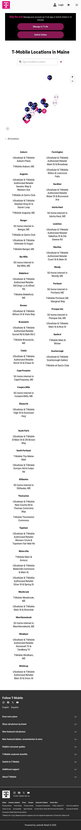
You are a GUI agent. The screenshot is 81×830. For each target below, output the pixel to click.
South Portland (24, 451)
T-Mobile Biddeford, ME (24, 296)
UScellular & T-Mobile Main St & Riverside (23, 608)
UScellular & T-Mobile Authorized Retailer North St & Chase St (23, 359)
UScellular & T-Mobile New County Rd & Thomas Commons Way (23, 506)
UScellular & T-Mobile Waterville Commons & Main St (23, 569)
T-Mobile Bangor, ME (23, 249)
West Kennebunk (24, 617)
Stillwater (23, 479)
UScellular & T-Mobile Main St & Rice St (57, 325)
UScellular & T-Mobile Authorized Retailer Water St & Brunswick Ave (57, 194)
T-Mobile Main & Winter (57, 342)
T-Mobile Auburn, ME (23, 166)
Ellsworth (23, 404)
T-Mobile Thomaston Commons (23, 519)
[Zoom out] (72, 81)
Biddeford (23, 273)
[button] (44, 111)
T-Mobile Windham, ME (23, 657)
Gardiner (57, 184)
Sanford (57, 334)
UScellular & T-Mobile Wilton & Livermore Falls (57, 173)
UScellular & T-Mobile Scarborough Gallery (57, 358)
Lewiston (57, 224)
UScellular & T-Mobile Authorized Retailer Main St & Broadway (57, 161)
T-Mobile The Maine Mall (24, 458)
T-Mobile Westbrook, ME (23, 599)
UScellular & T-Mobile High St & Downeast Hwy (23, 413)
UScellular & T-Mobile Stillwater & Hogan (23, 242)
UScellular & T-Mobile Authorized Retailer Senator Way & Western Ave (23, 184)
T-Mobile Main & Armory (23, 559)
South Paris (23, 431)
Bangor (23, 220)
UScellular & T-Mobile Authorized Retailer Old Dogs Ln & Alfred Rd (23, 284)
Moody (57, 267)
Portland (57, 284)
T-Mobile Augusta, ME (23, 212)
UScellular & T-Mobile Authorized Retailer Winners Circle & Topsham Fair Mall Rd (23, 538)
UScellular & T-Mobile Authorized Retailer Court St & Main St (57, 256)
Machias (57, 247)
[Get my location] (61, 62)
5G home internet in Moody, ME (57, 274)
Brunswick (24, 322)
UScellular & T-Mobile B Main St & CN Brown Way (23, 439)
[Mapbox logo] (7, 128)
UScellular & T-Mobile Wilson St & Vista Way (23, 313)
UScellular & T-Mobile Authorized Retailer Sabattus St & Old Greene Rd (57, 234)
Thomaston (23, 496)
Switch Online (40, 35)
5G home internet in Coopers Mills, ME (24, 395)
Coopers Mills (23, 387)
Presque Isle (57, 309)
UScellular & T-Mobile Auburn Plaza (23, 159)
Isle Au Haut (57, 207)
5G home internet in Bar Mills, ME (24, 264)
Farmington (57, 152)
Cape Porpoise (23, 371)
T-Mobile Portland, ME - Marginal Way (57, 300)
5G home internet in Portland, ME (57, 291)
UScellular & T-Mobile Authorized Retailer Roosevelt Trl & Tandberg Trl (23, 644)
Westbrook (23, 592)
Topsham (23, 528)
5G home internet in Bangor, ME (24, 228)
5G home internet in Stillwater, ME (24, 487)
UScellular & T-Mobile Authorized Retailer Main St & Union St (23, 675)
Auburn (23, 152)
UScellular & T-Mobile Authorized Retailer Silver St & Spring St (23, 581)
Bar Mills (24, 257)
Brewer (23, 305)
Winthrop (23, 666)
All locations (13, 139)
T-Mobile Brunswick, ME (23, 341)
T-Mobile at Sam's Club (23, 195)
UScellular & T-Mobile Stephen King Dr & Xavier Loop (23, 204)
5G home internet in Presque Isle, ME (57, 316)
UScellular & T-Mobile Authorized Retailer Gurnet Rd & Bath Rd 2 (23, 331)
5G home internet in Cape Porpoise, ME (24, 378)
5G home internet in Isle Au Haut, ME (57, 215)
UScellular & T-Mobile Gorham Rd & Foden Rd (23, 468)
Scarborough (57, 351)
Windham (23, 634)
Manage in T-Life (40, 26)
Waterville (24, 551)
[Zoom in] (72, 77)
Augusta (24, 174)
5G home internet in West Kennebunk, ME (23, 625)
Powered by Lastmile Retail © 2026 (40, 825)
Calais (24, 351)
